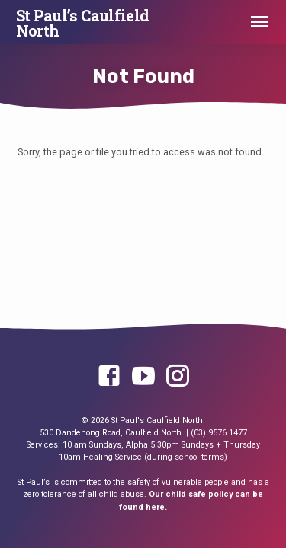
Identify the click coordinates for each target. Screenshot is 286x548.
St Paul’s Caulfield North (82, 22)
